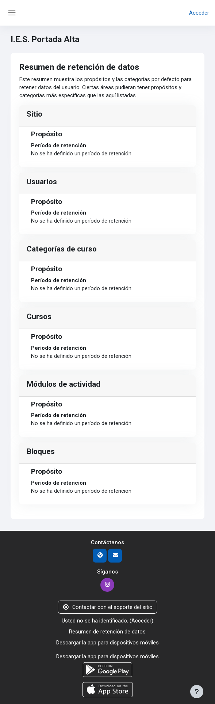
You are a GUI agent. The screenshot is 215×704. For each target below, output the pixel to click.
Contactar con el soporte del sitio (107, 607)
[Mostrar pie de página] (196, 691)
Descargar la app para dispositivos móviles (107, 642)
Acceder (199, 13)
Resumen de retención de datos (107, 631)
